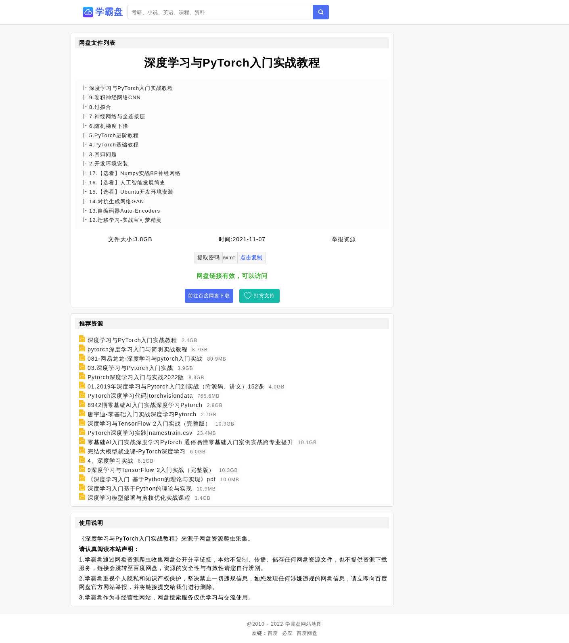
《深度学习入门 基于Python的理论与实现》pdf (152, 479)
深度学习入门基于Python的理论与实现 (140, 488)
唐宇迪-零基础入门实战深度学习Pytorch (142, 414)
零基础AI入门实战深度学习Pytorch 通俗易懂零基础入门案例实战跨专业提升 (191, 442)
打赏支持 (264, 296)
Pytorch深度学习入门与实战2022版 (136, 377)
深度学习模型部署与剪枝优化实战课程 (139, 498)
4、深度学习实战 (111, 460)
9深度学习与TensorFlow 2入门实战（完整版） (151, 470)
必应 (287, 633)
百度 (273, 633)
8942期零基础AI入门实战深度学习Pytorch (145, 405)
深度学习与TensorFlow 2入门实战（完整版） (149, 423)
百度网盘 (307, 633)
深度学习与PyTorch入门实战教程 (133, 340)
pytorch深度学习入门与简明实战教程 (138, 349)
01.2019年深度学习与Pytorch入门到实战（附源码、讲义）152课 (176, 386)
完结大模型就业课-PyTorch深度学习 (137, 451)
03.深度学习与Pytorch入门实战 (130, 368)
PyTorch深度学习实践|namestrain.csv (140, 433)
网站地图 (311, 624)
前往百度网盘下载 (209, 296)
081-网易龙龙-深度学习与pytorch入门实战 (145, 358)
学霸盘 (293, 624)
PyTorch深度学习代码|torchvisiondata (140, 395)
